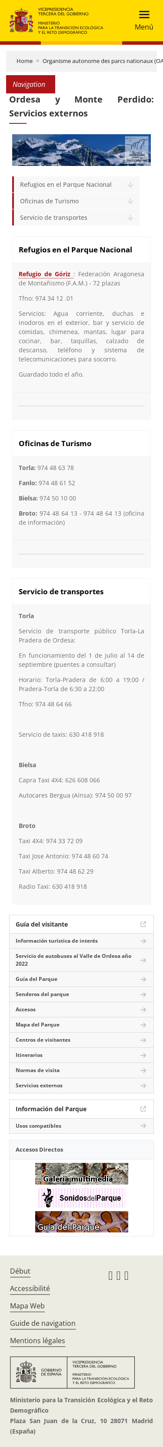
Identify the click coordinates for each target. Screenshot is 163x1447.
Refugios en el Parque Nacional (66, 184)
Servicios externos (39, 1085)
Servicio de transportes (53, 217)
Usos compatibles (38, 1125)
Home (25, 61)
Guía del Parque (36, 979)
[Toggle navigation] (141, 20)
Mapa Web (27, 1306)
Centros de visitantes (43, 1039)
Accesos (26, 1009)
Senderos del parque (42, 994)
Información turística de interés (57, 940)
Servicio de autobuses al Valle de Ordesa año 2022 (73, 959)
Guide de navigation (43, 1323)
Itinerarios (29, 1055)
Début (20, 1271)
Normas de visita (38, 1070)
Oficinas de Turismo (49, 201)
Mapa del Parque (38, 1024)
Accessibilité (30, 1288)
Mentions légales (37, 1340)
